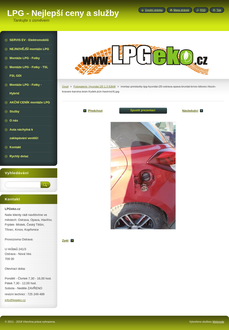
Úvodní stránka (153, 10)
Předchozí (95, 110)
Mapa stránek (181, 10)
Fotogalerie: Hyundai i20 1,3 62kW (94, 86)
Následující (190, 110)
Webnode (218, 321)
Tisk (218, 10)
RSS (202, 10)
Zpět (65, 240)
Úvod (65, 86)
